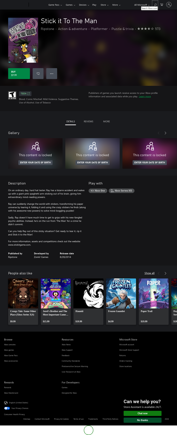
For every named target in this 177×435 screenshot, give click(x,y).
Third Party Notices (110, 419)
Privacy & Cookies (61, 419)
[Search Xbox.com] (155, 4)
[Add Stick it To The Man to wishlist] (38, 73)
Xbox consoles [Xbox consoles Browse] (10, 344)
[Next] (165, 133)
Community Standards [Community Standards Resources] (71, 361)
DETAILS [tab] (70, 121)
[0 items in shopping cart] (161, 4)
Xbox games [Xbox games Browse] (9, 350)
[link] (23, 301)
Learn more (145, 96)
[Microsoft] (15, 4)
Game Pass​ (53, 4)
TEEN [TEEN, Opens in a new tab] (25, 93)
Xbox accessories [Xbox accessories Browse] (11, 361)
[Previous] (158, 133)
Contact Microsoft (42, 419)
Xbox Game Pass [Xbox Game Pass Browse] (11, 355)
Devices (83, 4)
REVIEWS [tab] (88, 121)
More (115, 4)
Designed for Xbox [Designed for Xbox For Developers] (69, 393)
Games (69, 4)
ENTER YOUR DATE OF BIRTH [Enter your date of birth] (35, 162)
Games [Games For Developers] (65, 387)
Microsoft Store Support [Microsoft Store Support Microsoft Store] (129, 350)
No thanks (142, 420)
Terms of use (78, 419)
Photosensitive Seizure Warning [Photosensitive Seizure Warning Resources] (75, 366)
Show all (150, 273)
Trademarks (93, 419)
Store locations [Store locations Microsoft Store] (125, 366)
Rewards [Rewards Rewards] (7, 387)
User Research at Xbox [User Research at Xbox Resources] (71, 372)
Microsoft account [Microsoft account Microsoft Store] (126, 344)
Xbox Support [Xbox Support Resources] (67, 350)
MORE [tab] (106, 121)
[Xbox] (38, 4)
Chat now (143, 413)
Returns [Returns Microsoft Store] (122, 355)
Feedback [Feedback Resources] (65, 355)
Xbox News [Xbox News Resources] (66, 344)
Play (94, 4)
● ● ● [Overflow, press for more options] (51, 73)
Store (103, 4)
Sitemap (26, 419)
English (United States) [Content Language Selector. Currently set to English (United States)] (18, 402)
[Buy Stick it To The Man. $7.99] (19, 73)
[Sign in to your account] (169, 5)
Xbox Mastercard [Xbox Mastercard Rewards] (11, 393)
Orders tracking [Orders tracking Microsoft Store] (125, 361)
